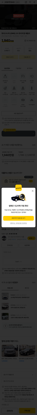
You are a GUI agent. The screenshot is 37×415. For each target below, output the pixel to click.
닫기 (32, 191)
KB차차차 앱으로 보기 (18, 218)
